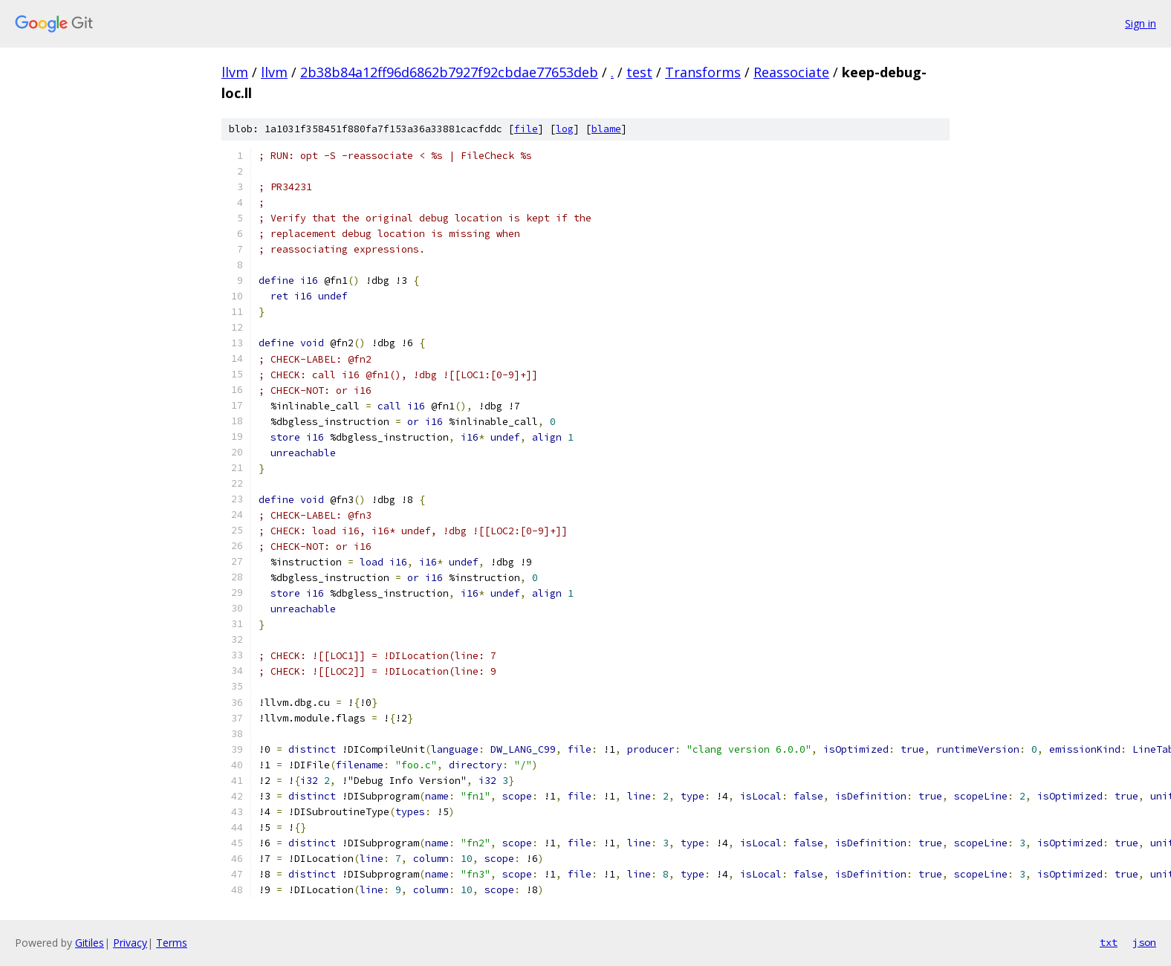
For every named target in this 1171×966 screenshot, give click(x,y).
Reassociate (791, 72)
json (1144, 942)
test (639, 72)
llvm (234, 72)
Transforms (703, 72)
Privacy (130, 943)
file (526, 129)
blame (606, 129)
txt (1109, 942)
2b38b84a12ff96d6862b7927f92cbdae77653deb (449, 72)
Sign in (1140, 23)
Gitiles (89, 943)
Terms (171, 943)
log (565, 129)
